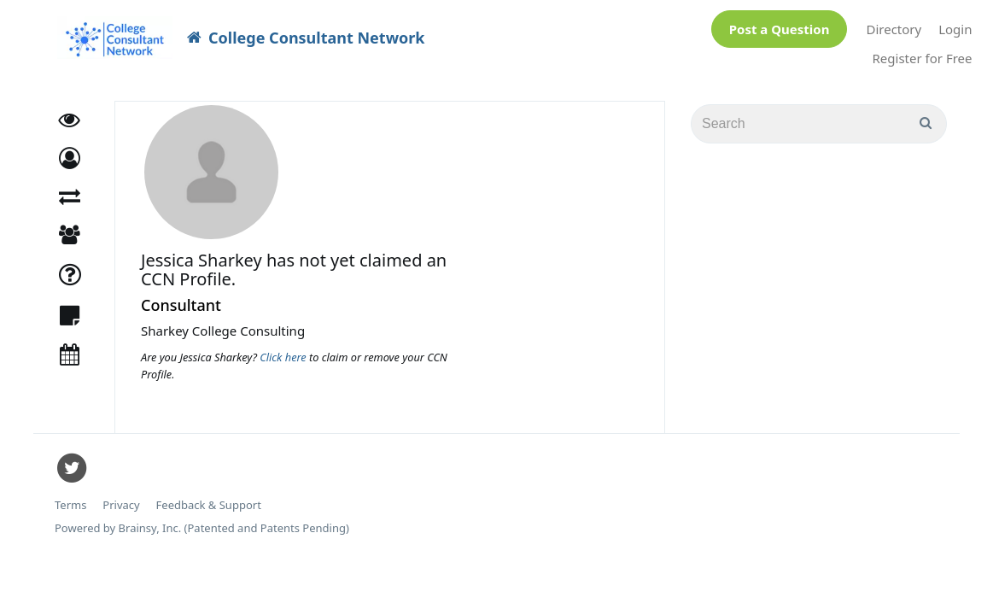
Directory (893, 24)
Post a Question (779, 24)
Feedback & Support (208, 496)
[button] (69, 150)
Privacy (120, 496)
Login (955, 24)
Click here (284, 348)
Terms (70, 496)
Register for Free (923, 53)
